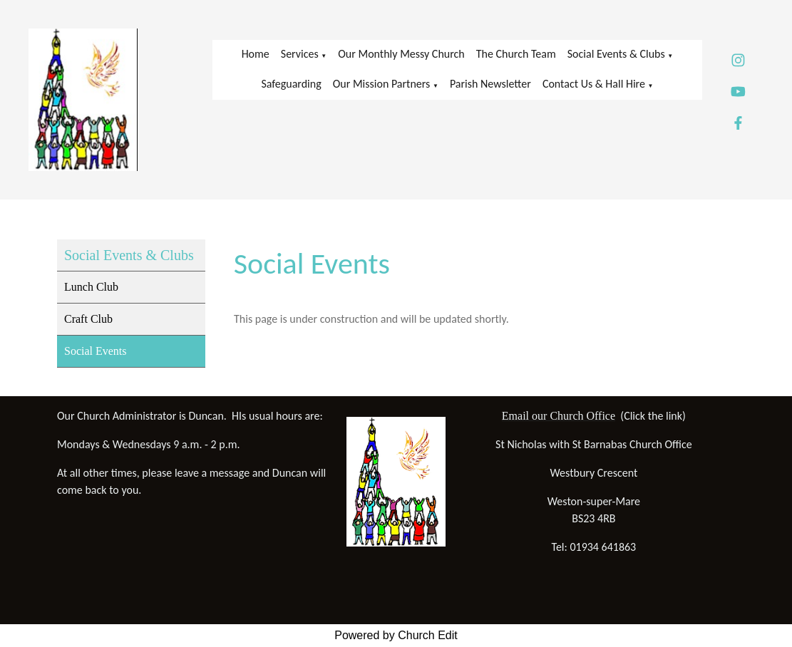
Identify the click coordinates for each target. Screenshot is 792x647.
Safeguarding (291, 83)
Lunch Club (91, 287)
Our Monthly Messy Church (401, 54)
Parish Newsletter (490, 83)
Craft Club (88, 319)
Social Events (95, 351)
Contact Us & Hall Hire (593, 83)
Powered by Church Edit (396, 635)
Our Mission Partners (382, 83)
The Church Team (516, 54)
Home (255, 54)
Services (300, 54)
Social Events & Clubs (616, 54)
